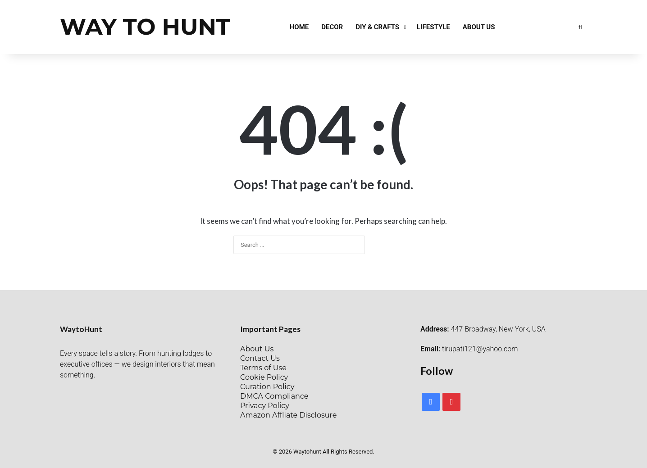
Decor (332, 27)
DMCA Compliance (274, 396)
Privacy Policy (264, 405)
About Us (479, 27)
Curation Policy (267, 386)
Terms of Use (263, 367)
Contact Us (260, 358)
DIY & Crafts (377, 27)
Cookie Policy (264, 377)
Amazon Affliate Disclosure (288, 415)
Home (299, 27)
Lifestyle (433, 27)
